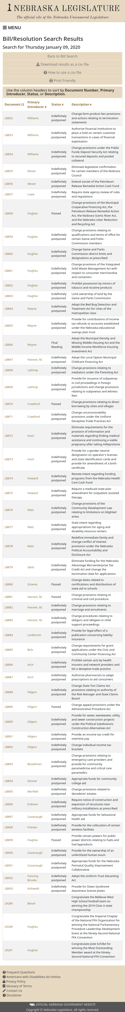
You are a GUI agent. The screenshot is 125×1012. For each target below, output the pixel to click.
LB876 (9, 510)
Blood (31, 903)
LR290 (9, 927)
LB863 (9, 296)
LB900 (9, 853)
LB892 (9, 747)
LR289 (9, 903)
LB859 (9, 237)
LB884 (9, 635)
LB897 (9, 817)
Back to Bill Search (63, 56)
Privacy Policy (14, 981)
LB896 (9, 804)
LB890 (9, 722)
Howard (32, 478)
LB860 (9, 254)
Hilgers (32, 692)
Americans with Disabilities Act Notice (32, 977)
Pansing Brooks (32, 878)
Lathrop (32, 370)
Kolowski (33, 888)
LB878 (9, 546)
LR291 (9, 950)
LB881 (9, 597)
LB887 (9, 677)
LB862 (9, 285)
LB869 (9, 387)
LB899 (9, 840)
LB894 (9, 781)
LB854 (9, 154)
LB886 (9, 665)
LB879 (9, 567)
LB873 (9, 459)
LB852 (9, 118)
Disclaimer (12, 995)
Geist (30, 567)
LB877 (9, 527)
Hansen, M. (35, 359)
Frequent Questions (19, 972)
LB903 (9, 888)
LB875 (9, 493)
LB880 (9, 584)
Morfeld (32, 791)
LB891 (9, 736)
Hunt (30, 436)
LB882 (9, 607)
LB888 (9, 692)
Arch (30, 665)
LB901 (9, 865)
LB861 (9, 271)
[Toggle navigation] (12, 27)
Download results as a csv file (62, 64)
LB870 (9, 404)
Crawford (33, 404)
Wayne (31, 309)
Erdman (32, 804)
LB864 (9, 309)
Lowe (30, 194)
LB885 (9, 650)
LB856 (9, 184)
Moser (31, 171)
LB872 (9, 436)
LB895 (9, 791)
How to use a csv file (62, 72)
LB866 (9, 345)
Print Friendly (62, 80)
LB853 (9, 135)
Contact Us (12, 991)
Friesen (32, 827)
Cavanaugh (35, 817)
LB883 (9, 620)
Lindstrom (34, 635)
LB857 (9, 194)
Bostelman (34, 764)
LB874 (9, 478)
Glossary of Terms (17, 986)
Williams (33, 118)
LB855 (9, 171)
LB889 (9, 707)
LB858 (9, 213)
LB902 (9, 878)
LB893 (9, 764)
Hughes (32, 213)
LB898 (9, 827)
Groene (32, 584)
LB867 (9, 359)
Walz (30, 510)
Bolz (30, 650)
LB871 (9, 417)
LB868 (9, 370)
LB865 (9, 325)
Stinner (32, 781)
